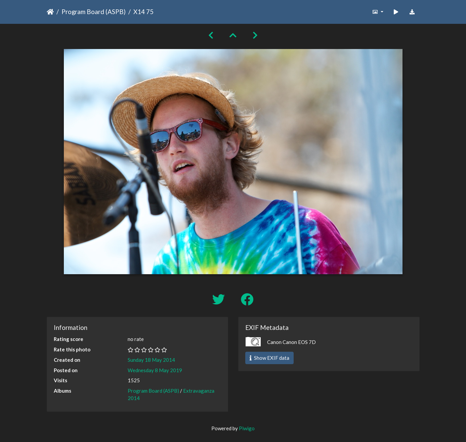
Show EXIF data (269, 358)
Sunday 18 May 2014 (151, 360)
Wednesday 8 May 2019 (155, 370)
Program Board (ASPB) (93, 11)
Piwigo (247, 428)
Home (50, 11)
